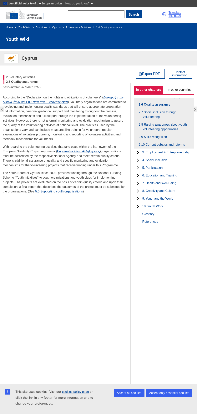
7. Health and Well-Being (159, 183)
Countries (41, 27)
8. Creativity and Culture (158, 190)
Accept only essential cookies (169, 393)
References (150, 221)
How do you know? (79, 3)
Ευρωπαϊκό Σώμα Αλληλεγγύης (78, 151)
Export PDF (151, 73)
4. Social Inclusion (154, 160)
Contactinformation (179, 74)
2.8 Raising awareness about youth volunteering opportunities (165, 127)
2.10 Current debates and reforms (164, 144)
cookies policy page (75, 391)
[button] (164, 14)
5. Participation (152, 167)
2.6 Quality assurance (156, 104)
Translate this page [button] (175, 14)
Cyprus (56, 27)
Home (9, 27)
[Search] (96, 14)
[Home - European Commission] (27, 14)
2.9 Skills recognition (155, 137)
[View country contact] (180, 74)
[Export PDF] (150, 74)
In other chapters (148, 89)
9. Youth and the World (157, 198)
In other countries (179, 89)
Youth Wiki (24, 27)
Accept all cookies (129, 393)
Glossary (148, 214)
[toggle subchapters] (137, 152)
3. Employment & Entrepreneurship (166, 152)
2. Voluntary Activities (78, 27)
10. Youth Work (152, 206)
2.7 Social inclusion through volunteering (159, 114)
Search (134, 14)
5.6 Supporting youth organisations (59, 191)
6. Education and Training (159, 175)
